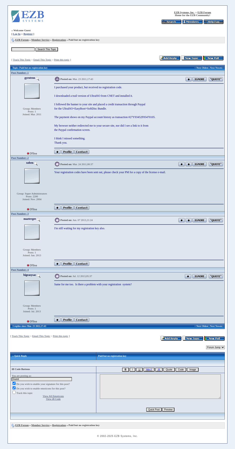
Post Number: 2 (20, 157)
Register (28, 33)
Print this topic (62, 59)
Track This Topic (22, 59)
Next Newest (216, 67)
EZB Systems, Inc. (184, 12)
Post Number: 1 (20, 72)
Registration (59, 39)
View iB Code (53, 398)
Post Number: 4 (20, 269)
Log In (17, 33)
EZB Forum (204, 12)
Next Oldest (202, 67)
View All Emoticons (53, 396)
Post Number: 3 (20, 213)
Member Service (40, 39)
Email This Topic (42, 59)
